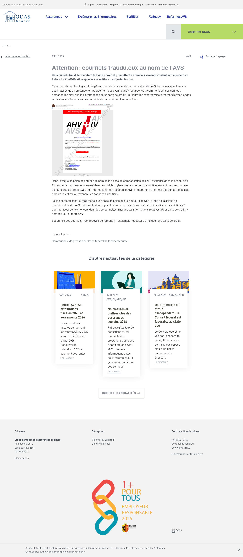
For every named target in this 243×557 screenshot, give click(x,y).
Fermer (239, 550)
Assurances (54, 16)
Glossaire (151, 4)
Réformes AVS (177, 16)
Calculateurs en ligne (132, 4)
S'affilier (134, 16)
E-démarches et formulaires (187, 454)
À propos (89, 4)
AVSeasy (155, 16)
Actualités (101, 4)
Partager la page (215, 56)
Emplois (114, 4)
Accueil (5, 45)
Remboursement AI (168, 4)
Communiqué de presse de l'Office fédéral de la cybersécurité (90, 241)
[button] (173, 31)
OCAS (177, 530)
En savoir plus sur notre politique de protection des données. (55, 551)
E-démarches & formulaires (99, 16)
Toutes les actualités (119, 393)
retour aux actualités (17, 56)
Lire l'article (67, 358)
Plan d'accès (22, 458)
